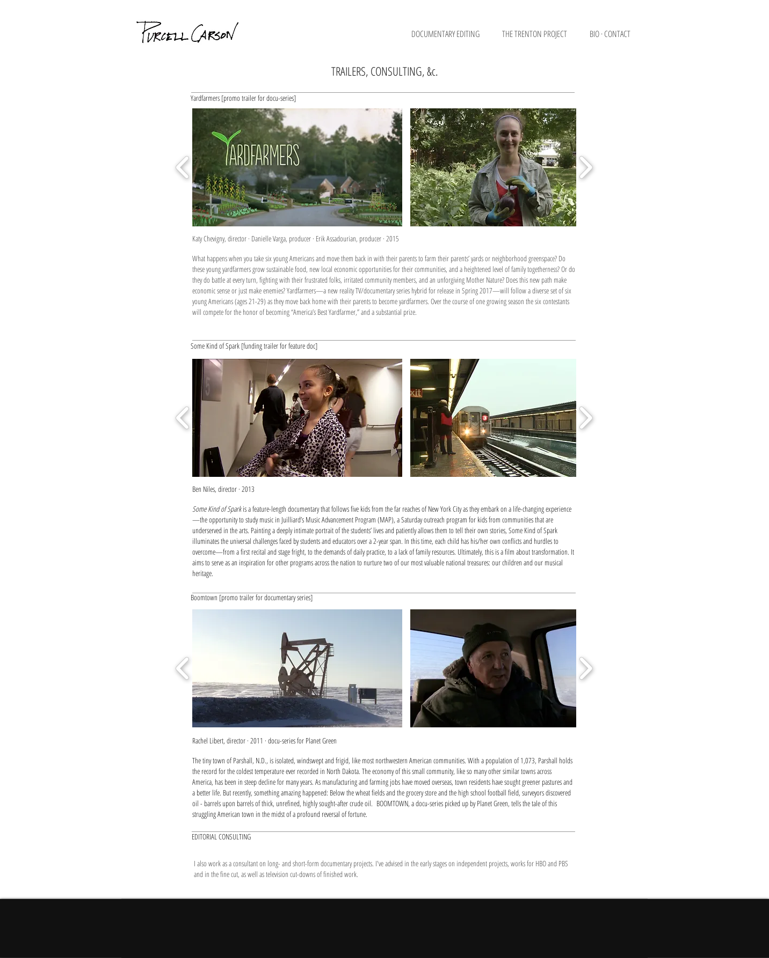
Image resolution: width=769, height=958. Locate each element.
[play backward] (183, 167)
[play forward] (586, 167)
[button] (451, 37)
